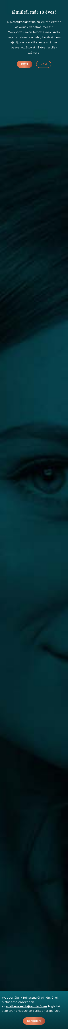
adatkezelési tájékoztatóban (26, 1006)
